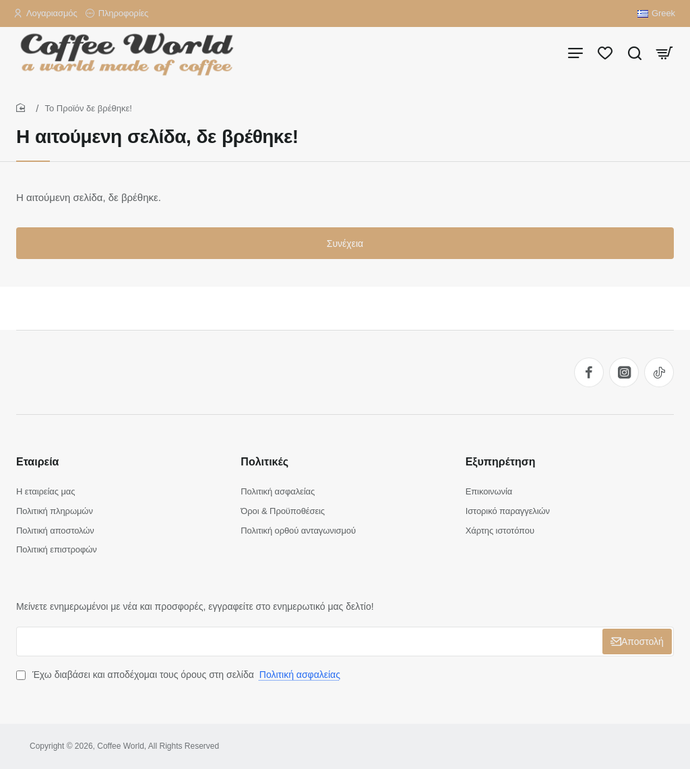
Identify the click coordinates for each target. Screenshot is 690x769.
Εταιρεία (37, 461)
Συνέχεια (345, 243)
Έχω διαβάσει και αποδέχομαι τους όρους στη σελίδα (179, 674)
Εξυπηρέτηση (501, 461)
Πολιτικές (264, 461)
